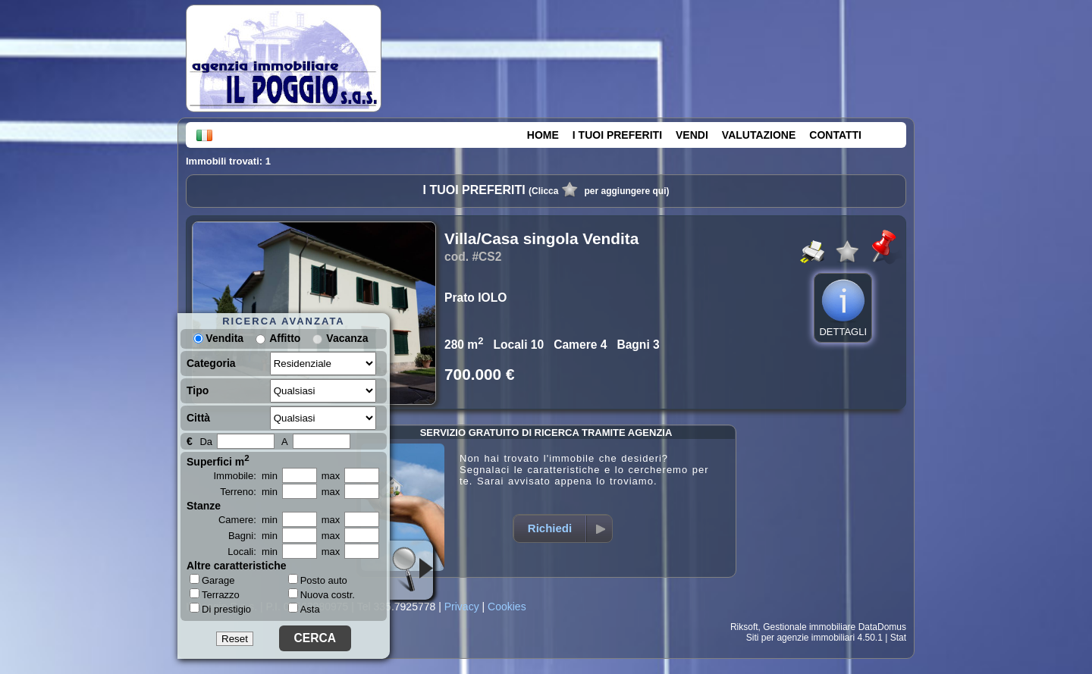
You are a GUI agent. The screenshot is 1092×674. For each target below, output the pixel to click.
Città (198, 418)
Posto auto (317, 580)
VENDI (692, 135)
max (331, 475)
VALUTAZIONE (758, 135)
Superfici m (218, 460)
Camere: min (248, 519)
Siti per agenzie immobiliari (800, 637)
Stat (898, 637)
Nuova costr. (321, 594)
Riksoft (744, 627)
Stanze (204, 506)
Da (205, 441)
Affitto (284, 338)
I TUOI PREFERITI (617, 135)
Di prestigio (220, 609)
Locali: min (253, 551)
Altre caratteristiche (237, 566)
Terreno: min (249, 491)
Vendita (218, 338)
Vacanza (347, 338)
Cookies (507, 606)
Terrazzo (215, 594)
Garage (212, 580)
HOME (543, 135)
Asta (304, 609)
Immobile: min (245, 475)
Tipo (198, 390)
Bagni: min (253, 535)
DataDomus (882, 627)
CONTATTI (835, 135)
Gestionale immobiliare (809, 627)
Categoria (211, 363)
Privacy (461, 606)
